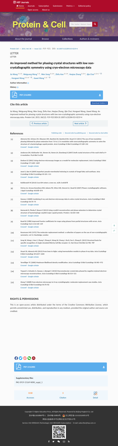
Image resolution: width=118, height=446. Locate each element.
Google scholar (33, 147)
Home (20, 6)
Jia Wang (14, 74)
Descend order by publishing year (75, 133)
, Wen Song (45, 74)
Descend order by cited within (98, 133)
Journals (31, 6)
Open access (33, 10)
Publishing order (57, 133)
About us (46, 10)
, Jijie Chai (89, 74)
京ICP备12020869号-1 (37, 415)
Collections (67, 38)
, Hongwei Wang (17, 78)
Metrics (70, 6)
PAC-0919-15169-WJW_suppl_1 (29, 382)
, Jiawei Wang (38, 78)
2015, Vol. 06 (26, 49)
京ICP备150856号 (54, 415)
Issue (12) (38, 49)
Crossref (24, 147)
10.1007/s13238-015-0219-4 (67, 49)
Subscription (44, 6)
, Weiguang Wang (30, 74)
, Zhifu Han (59, 74)
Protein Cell (14, 49)
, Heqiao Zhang (74, 74)
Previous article (39, 123)
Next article (80, 123)
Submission (57, 6)
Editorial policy (84, 6)
